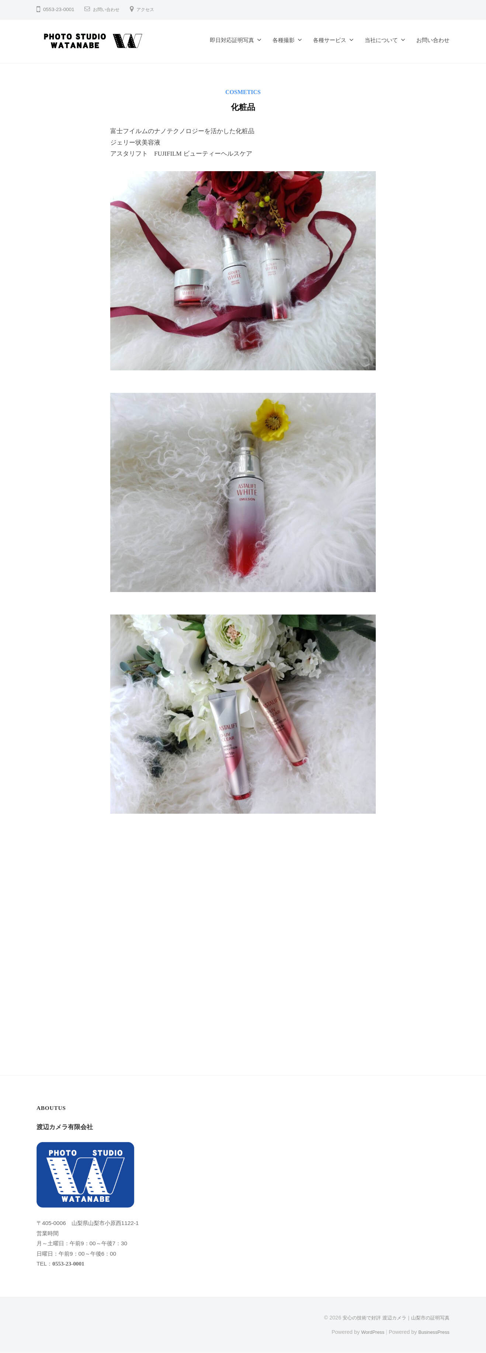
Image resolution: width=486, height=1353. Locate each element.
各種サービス (329, 40)
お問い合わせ (108, 9)
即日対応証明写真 (232, 40)
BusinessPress (432, 1332)
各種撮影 (283, 40)
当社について (381, 40)
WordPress (367, 1332)
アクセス (151, 9)
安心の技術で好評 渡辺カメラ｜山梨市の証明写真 (391, 1318)
